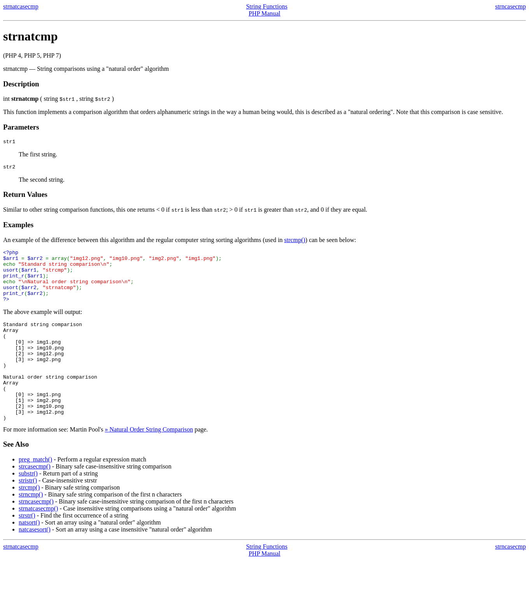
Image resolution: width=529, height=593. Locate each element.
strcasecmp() (35, 499)
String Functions (266, 6)
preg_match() (35, 492)
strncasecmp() (36, 534)
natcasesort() (35, 562)
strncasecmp (510, 6)
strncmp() (31, 527)
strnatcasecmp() (38, 541)
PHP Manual (264, 13)
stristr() (28, 513)
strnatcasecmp (21, 6)
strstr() (27, 548)
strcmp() (294, 242)
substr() (28, 506)
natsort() (29, 555)
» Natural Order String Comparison (149, 462)
